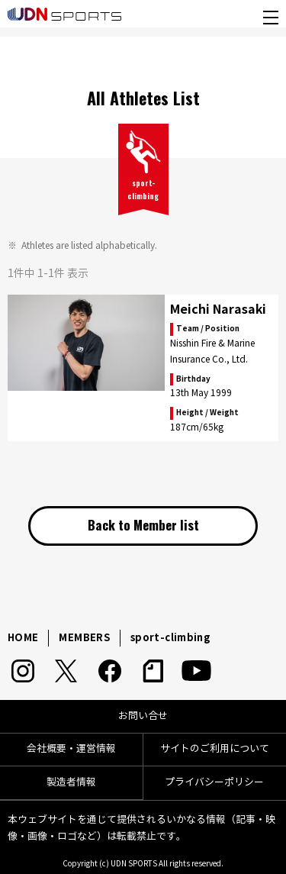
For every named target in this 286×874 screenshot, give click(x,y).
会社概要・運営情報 (71, 749)
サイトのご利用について (214, 749)
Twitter (66, 671)
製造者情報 (71, 782)
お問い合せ (143, 716)
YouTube (196, 671)
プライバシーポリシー (214, 782)
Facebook (109, 671)
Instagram (22, 671)
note (153, 671)
